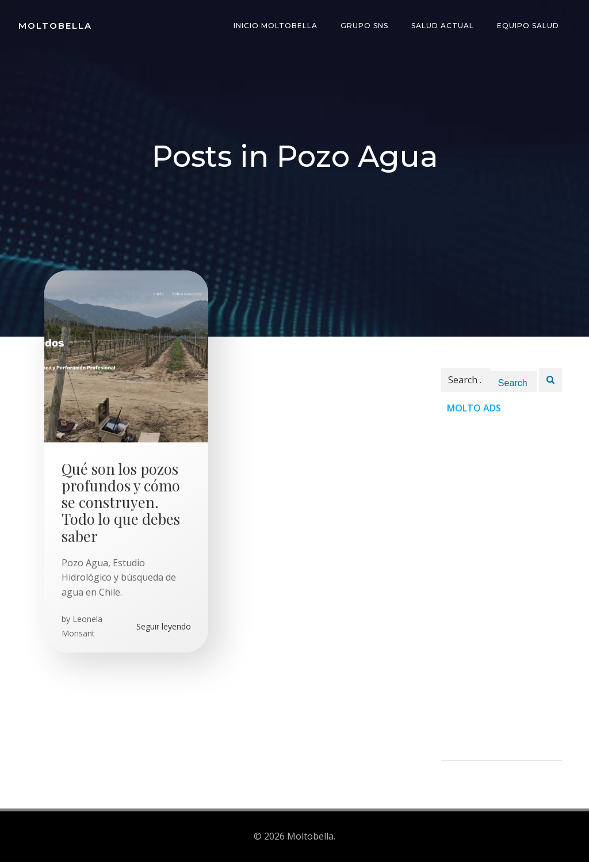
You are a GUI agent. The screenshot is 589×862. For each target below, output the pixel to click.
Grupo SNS (364, 25)
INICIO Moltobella (276, 25)
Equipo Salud (528, 25)
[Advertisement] (501, 587)
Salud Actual (442, 25)
